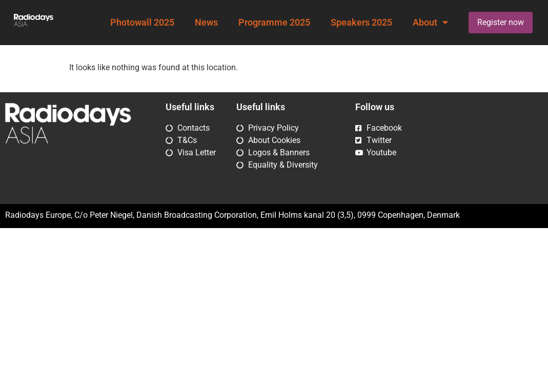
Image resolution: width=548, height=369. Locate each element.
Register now (500, 22)
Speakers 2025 (361, 22)
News (206, 22)
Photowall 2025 (142, 22)
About (430, 22)
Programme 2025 (274, 22)
